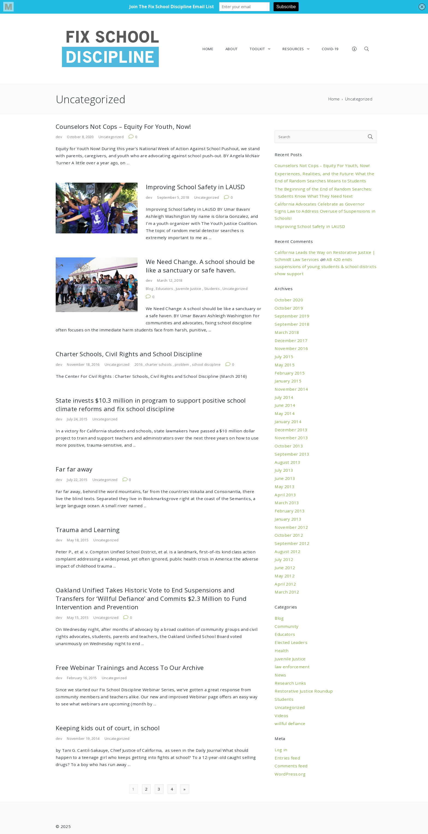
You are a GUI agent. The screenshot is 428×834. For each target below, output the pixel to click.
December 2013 (291, 429)
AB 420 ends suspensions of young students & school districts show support (325, 266)
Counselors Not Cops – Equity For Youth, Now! (123, 126)
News (280, 675)
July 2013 (284, 470)
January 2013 (288, 519)
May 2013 (284, 486)
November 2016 (291, 348)
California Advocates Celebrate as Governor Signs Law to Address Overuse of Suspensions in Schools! (325, 211)
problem (182, 364)
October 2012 (289, 535)
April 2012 (285, 584)
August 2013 (287, 462)
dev (59, 136)
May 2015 (284, 364)
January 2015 (288, 381)
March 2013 (287, 502)
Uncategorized (111, 136)
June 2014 (285, 405)
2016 (138, 364)
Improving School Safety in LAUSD (195, 187)
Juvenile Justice (188, 288)
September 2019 (292, 316)
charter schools (158, 364)
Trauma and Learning (88, 530)
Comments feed (291, 765)
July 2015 (284, 356)
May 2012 (284, 575)
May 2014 (284, 413)
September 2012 (292, 543)
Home (334, 99)
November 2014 (291, 389)
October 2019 (289, 308)
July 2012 (284, 559)
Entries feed (287, 758)
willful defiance (290, 723)
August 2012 (287, 551)
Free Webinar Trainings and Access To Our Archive (130, 667)
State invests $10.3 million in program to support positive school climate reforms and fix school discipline (151, 404)
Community (286, 626)
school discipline (206, 364)
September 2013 (292, 454)
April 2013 (285, 494)
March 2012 (287, 592)
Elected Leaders (291, 642)
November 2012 (291, 527)
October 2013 (289, 446)
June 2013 (285, 478)
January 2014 (288, 421)
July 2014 (284, 397)
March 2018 (287, 332)
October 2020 (289, 299)
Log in (281, 749)
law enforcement (292, 666)
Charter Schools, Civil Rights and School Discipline (129, 354)
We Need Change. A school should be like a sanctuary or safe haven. (200, 265)
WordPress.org (290, 774)
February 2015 (290, 373)
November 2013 (291, 437)
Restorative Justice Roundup (304, 691)
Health (282, 650)
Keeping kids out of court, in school (108, 728)
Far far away (74, 469)
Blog (149, 288)
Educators (164, 288)
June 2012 (285, 567)
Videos (281, 715)
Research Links (290, 683)
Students (212, 288)
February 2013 (290, 511)
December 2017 (291, 340)
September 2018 (292, 324)
